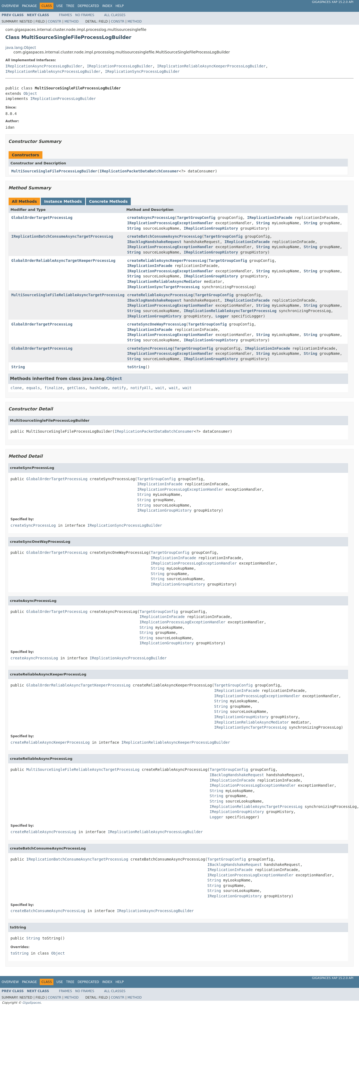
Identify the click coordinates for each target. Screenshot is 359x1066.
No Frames (84, 15)
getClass (76, 388)
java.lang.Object (20, 47)
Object (30, 93)
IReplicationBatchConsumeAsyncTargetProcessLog (62, 236)
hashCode (99, 388)
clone (16, 388)
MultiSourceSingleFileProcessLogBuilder (54, 171)
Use (59, 6)
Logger (222, 316)
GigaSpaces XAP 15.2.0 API (332, 2)
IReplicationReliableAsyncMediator (164, 281)
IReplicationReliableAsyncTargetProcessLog (230, 311)
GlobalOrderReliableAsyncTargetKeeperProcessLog (63, 260)
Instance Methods (63, 201)
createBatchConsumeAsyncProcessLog (164, 236)
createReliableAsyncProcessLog (160, 295)
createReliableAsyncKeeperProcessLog (166, 260)
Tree (70, 6)
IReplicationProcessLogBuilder (119, 66)
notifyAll (140, 388)
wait (160, 388)
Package (29, 6)
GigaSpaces (31, 1002)
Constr (54, 21)
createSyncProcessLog (149, 348)
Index (107, 6)
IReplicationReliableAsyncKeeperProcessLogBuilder (211, 66)
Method (71, 21)
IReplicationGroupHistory (211, 228)
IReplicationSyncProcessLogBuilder (142, 71)
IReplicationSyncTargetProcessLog (163, 287)
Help (119, 6)
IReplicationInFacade (269, 217)
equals (33, 388)
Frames (65, 15)
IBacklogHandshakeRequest (154, 242)
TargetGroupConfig (196, 217)
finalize (53, 388)
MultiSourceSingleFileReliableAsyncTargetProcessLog (67, 295)
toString (136, 367)
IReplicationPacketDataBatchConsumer (139, 171)
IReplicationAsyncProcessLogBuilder (43, 66)
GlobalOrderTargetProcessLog (41, 217)
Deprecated (88, 6)
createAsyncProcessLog (151, 217)
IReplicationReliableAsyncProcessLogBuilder (52, 71)
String (263, 223)
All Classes (114, 15)
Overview (10, 6)
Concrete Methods (108, 201)
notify (119, 388)
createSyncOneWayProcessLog (156, 324)
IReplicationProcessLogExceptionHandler (170, 223)
